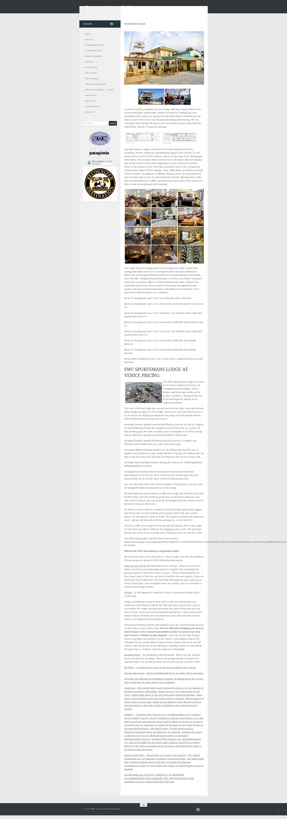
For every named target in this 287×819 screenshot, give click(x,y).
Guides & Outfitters (93, 60)
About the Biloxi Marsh (95, 88)
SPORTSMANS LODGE (94, 49)
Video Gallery (91, 77)
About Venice (91, 99)
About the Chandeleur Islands (99, 93)
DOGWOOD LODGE (93, 54)
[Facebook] (111, 27)
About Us (89, 43)
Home (87, 37)
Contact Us (90, 116)
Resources (89, 65)
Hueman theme (114, 812)
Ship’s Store (90, 104)
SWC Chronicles (92, 82)
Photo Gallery (91, 71)
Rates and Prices (92, 110)
